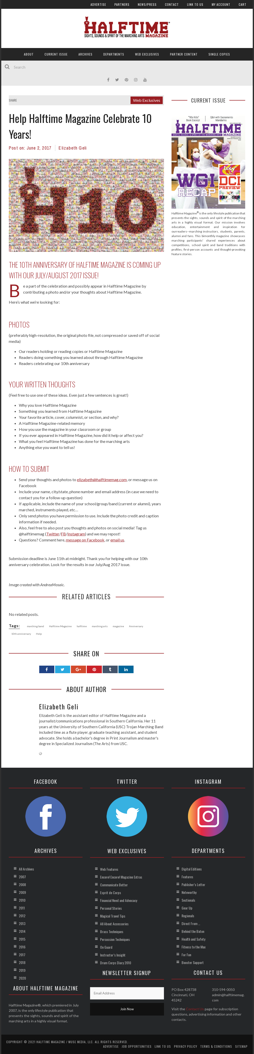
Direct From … (191, 923)
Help (39, 633)
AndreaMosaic (52, 584)
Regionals (188, 915)
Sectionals (188, 900)
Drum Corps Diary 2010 (115, 962)
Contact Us (195, 1009)
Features (187, 876)
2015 (22, 939)
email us (117, 539)
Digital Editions (192, 869)
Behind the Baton (193, 931)
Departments (113, 54)
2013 (22, 923)
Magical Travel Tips (112, 916)
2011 (22, 907)
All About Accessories (114, 923)
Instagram (76, 533)
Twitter (52, 533)
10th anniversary (21, 633)
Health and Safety (193, 939)
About (29, 54)
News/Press (147, 4)
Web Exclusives (147, 54)
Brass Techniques (111, 931)
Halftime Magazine (60, 626)
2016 (22, 946)
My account (221, 4)
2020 (22, 978)
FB (63, 533)
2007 (22, 876)
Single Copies (219, 54)
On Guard (106, 947)
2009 (22, 892)
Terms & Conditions (216, 1046)
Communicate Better (114, 884)
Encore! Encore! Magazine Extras (121, 877)
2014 (22, 931)
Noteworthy (189, 892)
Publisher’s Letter (193, 884)
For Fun (186, 954)
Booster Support (193, 962)
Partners (122, 4)
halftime (82, 626)
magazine (118, 626)
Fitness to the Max (193, 946)
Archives (85, 54)
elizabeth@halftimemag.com (102, 479)
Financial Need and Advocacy (118, 900)
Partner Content (184, 54)
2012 (22, 915)
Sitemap (241, 1046)
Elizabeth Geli (73, 148)
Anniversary (136, 626)
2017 (22, 954)
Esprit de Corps (110, 892)
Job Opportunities (137, 1046)
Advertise (98, 4)
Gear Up (187, 907)
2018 (22, 962)
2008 (22, 884)
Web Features (109, 869)
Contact (172, 4)
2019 (22, 970)
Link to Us (195, 4)
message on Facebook (85, 539)
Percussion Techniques (115, 939)
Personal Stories (111, 908)
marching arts (100, 626)
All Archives (26, 869)
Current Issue (56, 54)
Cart (242, 4)
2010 (22, 900)
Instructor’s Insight (112, 954)
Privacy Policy (185, 1046)
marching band (35, 626)
